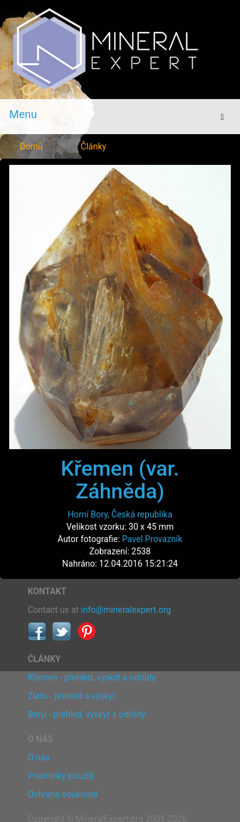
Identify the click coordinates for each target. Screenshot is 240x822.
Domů (31, 146)
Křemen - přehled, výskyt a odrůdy (92, 677)
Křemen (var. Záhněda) (120, 479)
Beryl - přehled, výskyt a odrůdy (86, 714)
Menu (23, 114)
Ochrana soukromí (63, 794)
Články (93, 146)
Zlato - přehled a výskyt (71, 696)
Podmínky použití (61, 776)
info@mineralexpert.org (126, 610)
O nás (39, 757)
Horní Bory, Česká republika (120, 514)
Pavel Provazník (152, 539)
